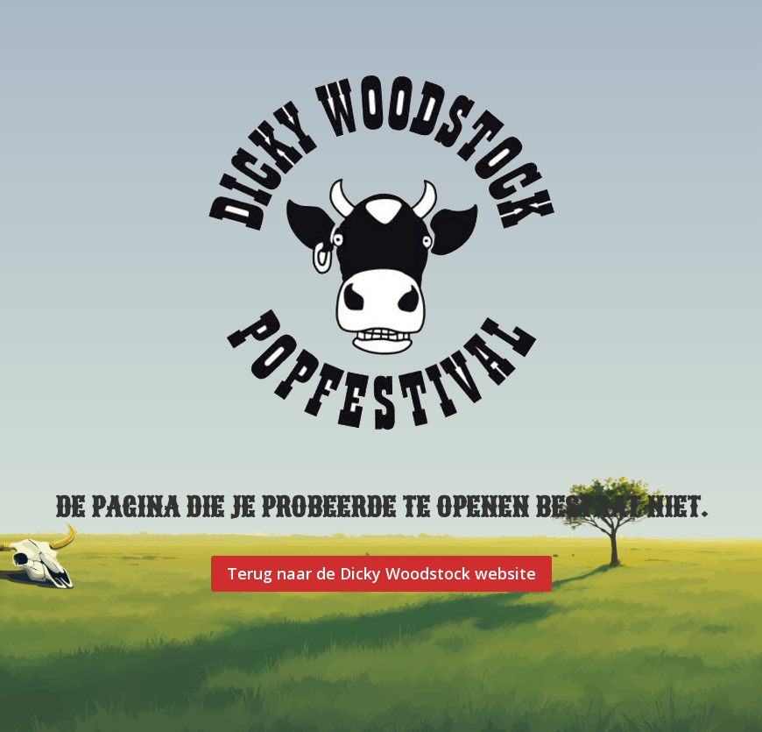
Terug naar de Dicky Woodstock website (381, 573)
